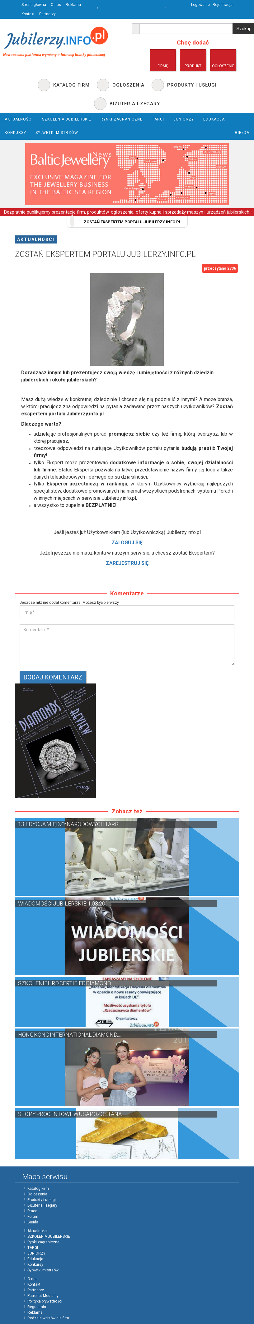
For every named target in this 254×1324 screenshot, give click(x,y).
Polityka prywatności (44, 1301)
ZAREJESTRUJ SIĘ (127, 563)
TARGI (32, 1248)
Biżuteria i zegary (42, 1205)
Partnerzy (47, 14)
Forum (32, 1216)
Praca (32, 1211)
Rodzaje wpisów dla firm (48, 1318)
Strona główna (33, 4)
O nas (56, 4)
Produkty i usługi (41, 1200)
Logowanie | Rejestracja (212, 4)
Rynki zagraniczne (43, 1242)
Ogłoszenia (37, 1194)
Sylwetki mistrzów (43, 1270)
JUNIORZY (36, 1253)
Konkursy (35, 1264)
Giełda (32, 1222)
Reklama (73, 4)
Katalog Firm (38, 1188)
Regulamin (36, 1307)
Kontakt (28, 14)
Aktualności (35, 239)
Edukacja (35, 1259)
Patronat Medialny (43, 1295)
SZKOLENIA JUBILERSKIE (48, 1236)
